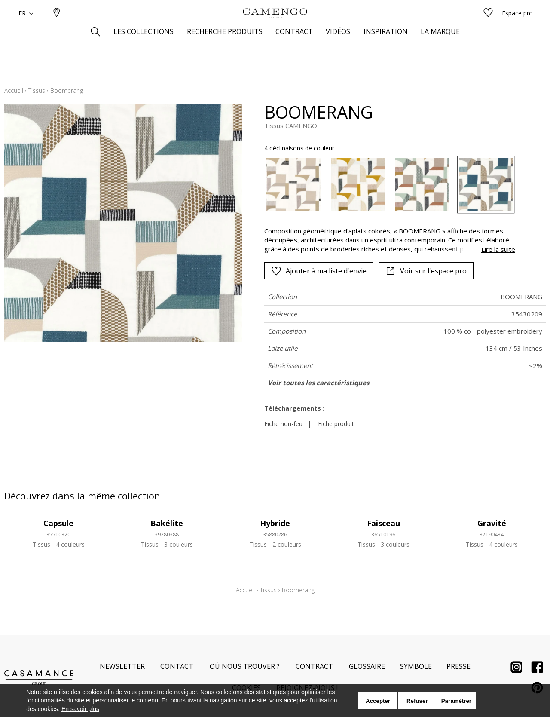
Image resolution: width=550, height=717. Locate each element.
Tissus (36, 90)
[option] (293, 184)
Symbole (416, 666)
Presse (458, 666)
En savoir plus (80, 708)
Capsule (58, 523)
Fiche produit (336, 424)
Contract (314, 666)
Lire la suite (498, 249)
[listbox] (384, 184)
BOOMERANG (521, 296)
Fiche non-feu (283, 424)
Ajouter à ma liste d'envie (319, 271)
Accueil (13, 90)
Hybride (275, 523)
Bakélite (166, 523)
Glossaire (367, 666)
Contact (176, 666)
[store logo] (275, 27)
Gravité (491, 523)
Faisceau (383, 523)
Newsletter (122, 666)
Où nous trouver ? (245, 666)
